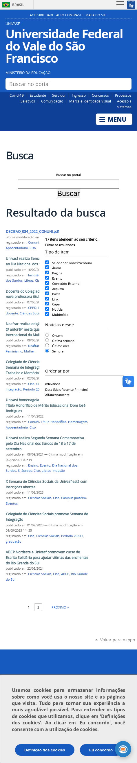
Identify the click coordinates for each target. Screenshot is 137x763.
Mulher (29, 351)
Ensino (33, 465)
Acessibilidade (42, 15)
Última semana (63, 341)
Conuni (33, 242)
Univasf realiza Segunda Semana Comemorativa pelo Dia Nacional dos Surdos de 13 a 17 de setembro (45, 443)
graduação (13, 541)
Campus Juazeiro (73, 498)
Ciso (33, 248)
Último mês (60, 346)
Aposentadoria (17, 248)
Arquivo (58, 289)
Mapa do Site (96, 15)
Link (55, 299)
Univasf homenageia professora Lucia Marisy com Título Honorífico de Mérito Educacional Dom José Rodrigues (46, 405)
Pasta (56, 294)
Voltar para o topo (117, 640)
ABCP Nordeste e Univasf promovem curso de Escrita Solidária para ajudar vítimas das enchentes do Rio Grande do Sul (47, 557)
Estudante (38, 95)
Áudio (56, 268)
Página (57, 273)
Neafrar (33, 346)
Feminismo (14, 351)
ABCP (65, 574)
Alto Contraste (69, 15)
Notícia (57, 309)
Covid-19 (17, 95)
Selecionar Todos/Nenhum (72, 263)
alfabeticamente (57, 395)
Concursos (100, 95)
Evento (57, 278)
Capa (56, 304)
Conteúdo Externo (66, 283)
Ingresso (79, 95)
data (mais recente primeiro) (66, 389)
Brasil (18, 4)
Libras (28, 280)
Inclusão (34, 275)
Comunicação (52, 101)
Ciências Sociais (31, 313)
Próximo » (60, 607)
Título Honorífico (53, 422)
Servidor (59, 95)
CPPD (32, 308)
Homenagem (77, 422)
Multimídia (60, 314)
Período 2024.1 (34, 389)
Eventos (12, 503)
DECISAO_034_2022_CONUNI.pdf (32, 231)
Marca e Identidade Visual (90, 101)
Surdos (26, 471)
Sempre (57, 351)
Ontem (57, 335)
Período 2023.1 (72, 536)
